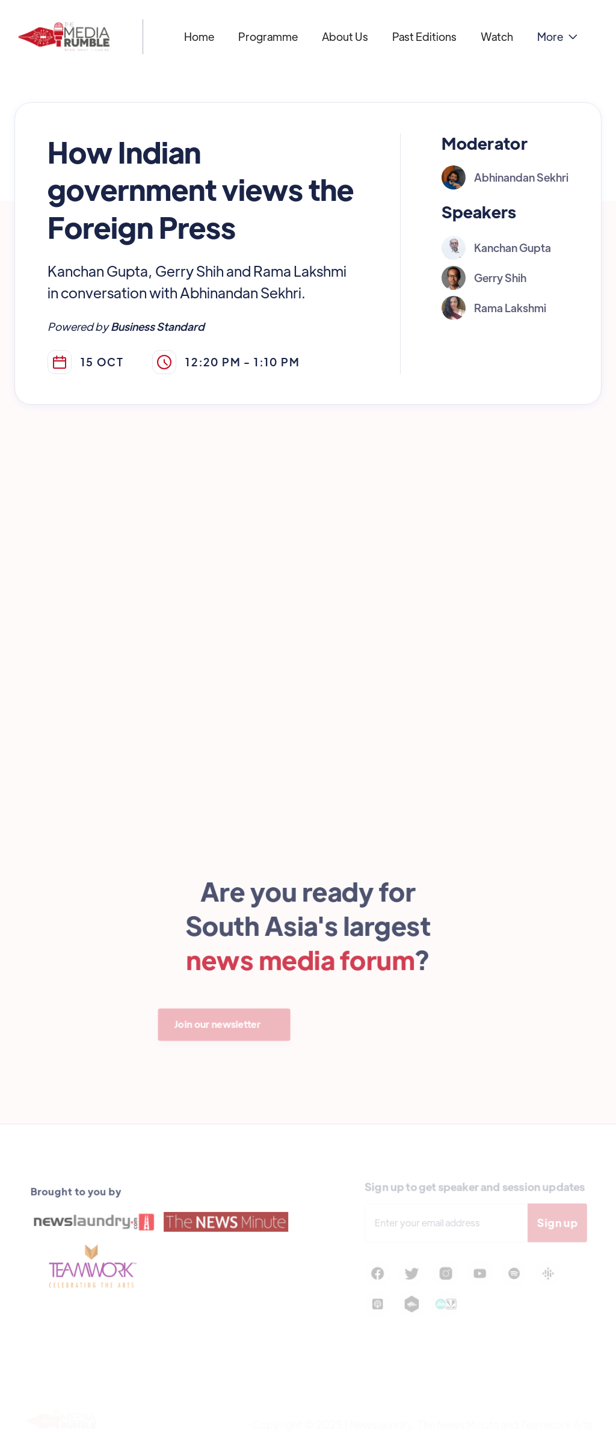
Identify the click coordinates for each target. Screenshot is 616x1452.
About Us (345, 36)
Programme (268, 36)
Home (199, 36)
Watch (497, 36)
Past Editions (424, 36)
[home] (64, 36)
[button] (557, 36)
